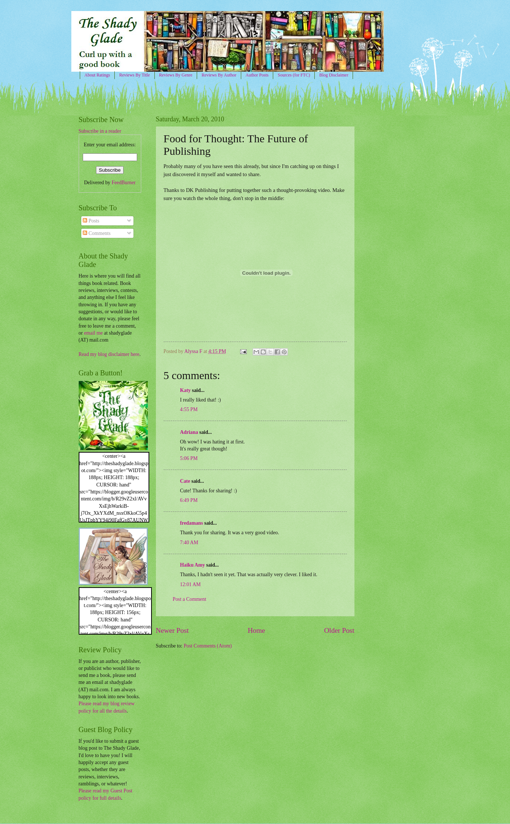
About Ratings (97, 75)
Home (256, 630)
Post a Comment (189, 599)
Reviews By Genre (176, 75)
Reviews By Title (134, 75)
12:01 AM (190, 584)
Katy (185, 390)
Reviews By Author (218, 75)
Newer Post (172, 630)
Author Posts (257, 75)
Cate (185, 481)
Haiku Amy (192, 565)
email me (93, 333)
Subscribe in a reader (100, 131)
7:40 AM (189, 542)
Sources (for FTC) (294, 75)
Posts (91, 221)
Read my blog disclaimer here (109, 354)
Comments (96, 233)
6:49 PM (189, 500)
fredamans (191, 523)
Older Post (339, 630)
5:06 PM (189, 458)
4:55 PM (189, 409)
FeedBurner (123, 182)
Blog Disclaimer (333, 75)
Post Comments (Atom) (207, 646)
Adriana (189, 432)
